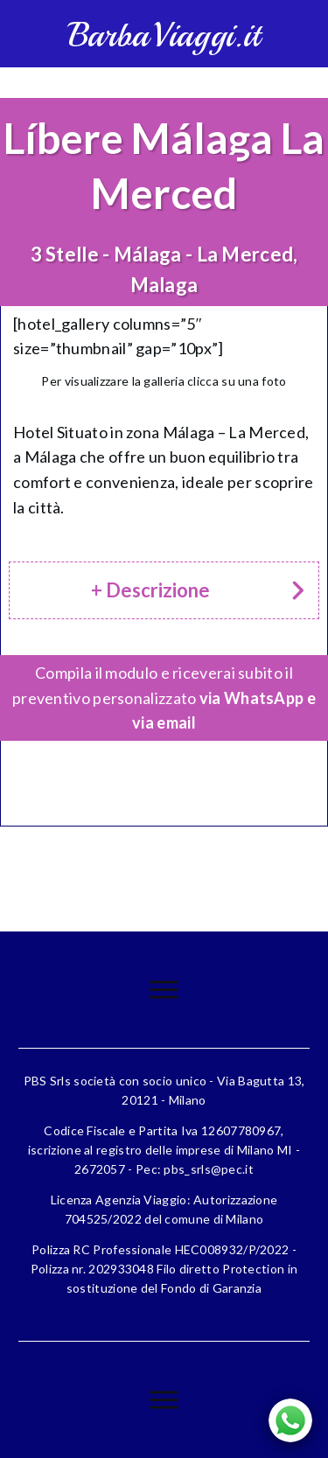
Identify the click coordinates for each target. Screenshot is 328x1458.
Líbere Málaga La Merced (164, 165)
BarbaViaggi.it (164, 35)
